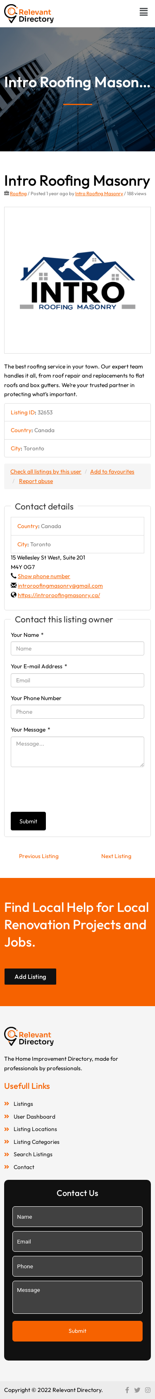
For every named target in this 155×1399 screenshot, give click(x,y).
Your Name (27, 635)
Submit (28, 821)
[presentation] (73, 789)
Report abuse (36, 481)
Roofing (18, 193)
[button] (144, 11)
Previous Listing (39, 856)
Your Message (30, 729)
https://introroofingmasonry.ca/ (59, 595)
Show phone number (44, 576)
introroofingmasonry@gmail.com (60, 585)
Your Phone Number (36, 698)
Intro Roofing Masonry (99, 193)
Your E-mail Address (39, 666)
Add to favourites (112, 471)
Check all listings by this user (45, 471)
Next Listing (116, 856)
